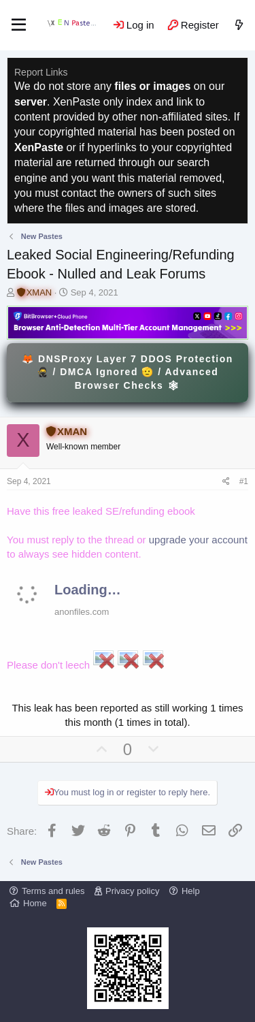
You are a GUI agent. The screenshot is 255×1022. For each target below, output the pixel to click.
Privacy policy (132, 891)
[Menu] (19, 25)
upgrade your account (198, 539)
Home (35, 903)
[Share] (226, 482)
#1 (243, 481)
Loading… (87, 589)
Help (191, 891)
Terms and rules (53, 891)
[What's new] (239, 25)
